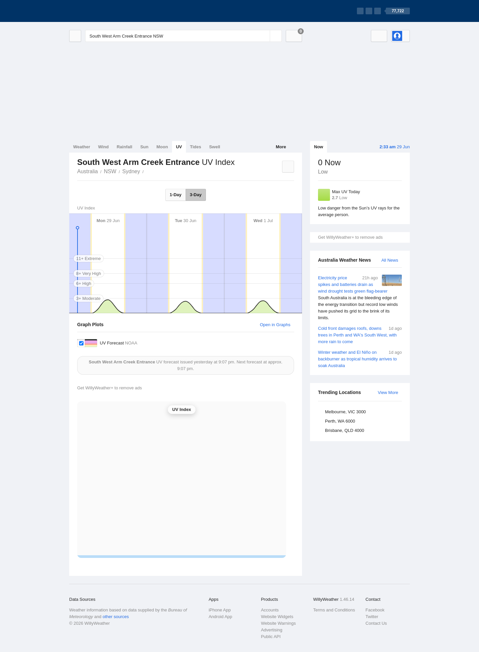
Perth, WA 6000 (340, 421)
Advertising (271, 629)
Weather (81, 146)
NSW (110, 171)
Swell (214, 146)
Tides (195, 146)
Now (318, 146)
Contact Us (376, 623)
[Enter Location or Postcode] (183, 36)
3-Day (196, 194)
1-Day (175, 194)
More (281, 146)
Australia (87, 171)
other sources (115, 616)
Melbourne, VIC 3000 (345, 411)
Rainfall (124, 146)
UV (179, 146)
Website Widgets (277, 616)
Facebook (375, 609)
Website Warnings (278, 623)
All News (389, 260)
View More (388, 392)
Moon (162, 146)
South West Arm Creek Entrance (147, 171)
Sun (144, 146)
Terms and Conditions (334, 609)
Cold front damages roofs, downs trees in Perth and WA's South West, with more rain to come (360, 334)
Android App (220, 616)
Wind (103, 146)
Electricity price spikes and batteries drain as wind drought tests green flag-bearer (360, 298)
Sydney (131, 171)
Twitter (372, 616)
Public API (270, 636)
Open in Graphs (275, 324)
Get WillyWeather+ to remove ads (350, 237)
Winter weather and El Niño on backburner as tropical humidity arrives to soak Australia (360, 358)
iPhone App (220, 609)
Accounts (269, 609)
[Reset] (264, 36)
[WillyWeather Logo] (100, 11)
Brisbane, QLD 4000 (344, 430)
